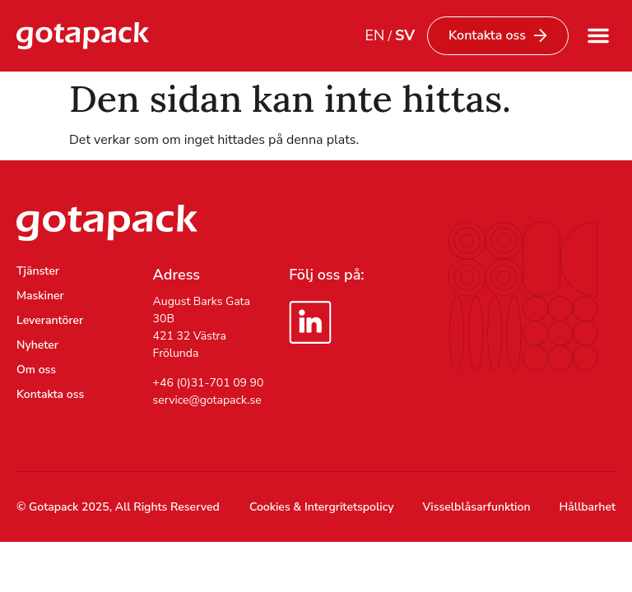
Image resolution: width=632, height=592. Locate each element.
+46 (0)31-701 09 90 (208, 383)
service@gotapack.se (207, 400)
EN (374, 35)
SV (405, 35)
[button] (598, 35)
